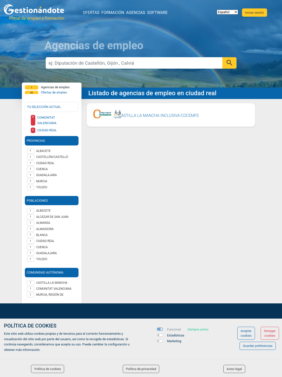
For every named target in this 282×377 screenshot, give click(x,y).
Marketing (174, 341)
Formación (112, 12)
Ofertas (91, 12)
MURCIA (41, 181)
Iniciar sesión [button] (254, 12)
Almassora (45, 229)
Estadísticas (175, 335)
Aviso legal (234, 369)
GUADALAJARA (46, 175)
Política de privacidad (141, 369)
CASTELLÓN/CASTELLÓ (52, 157)
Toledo (41, 259)
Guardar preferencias (257, 346)
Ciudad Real (45, 241)
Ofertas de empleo (54, 92)
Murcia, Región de (50, 294)
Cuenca (42, 247)
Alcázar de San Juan (52, 217)
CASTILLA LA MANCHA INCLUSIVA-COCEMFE (159, 115)
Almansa (43, 223)
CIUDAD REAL (45, 163)
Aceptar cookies (246, 333)
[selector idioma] (227, 12)
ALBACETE (43, 151)
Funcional (174, 329)
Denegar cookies (270, 333)
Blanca (42, 235)
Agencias (135, 12)
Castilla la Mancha (52, 282)
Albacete (43, 210)
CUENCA (42, 169)
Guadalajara (46, 253)
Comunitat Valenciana (54, 288)
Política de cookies (47, 369)
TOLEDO (41, 187)
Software (157, 12)
